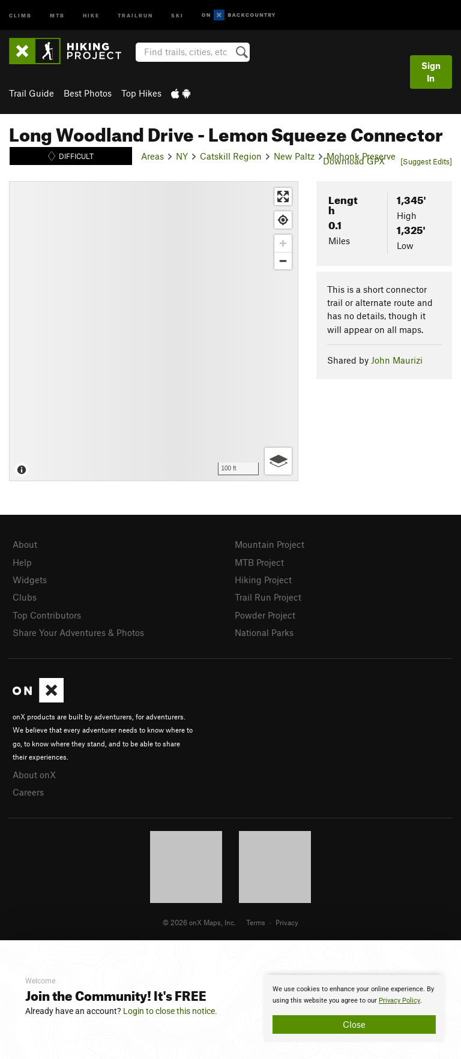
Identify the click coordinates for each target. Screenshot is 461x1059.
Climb (20, 15)
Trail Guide (31, 93)
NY (182, 156)
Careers (28, 792)
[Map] (154, 331)
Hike (91, 15)
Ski (177, 15)
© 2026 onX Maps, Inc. (199, 922)
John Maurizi (397, 360)
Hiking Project (263, 579)
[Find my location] (283, 220)
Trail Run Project (268, 597)
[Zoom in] (283, 243)
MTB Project (259, 562)
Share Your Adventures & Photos (78, 632)
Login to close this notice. (170, 1011)
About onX (34, 774)
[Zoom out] (283, 260)
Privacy (287, 922)
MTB (57, 15)
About (25, 544)
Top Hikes (141, 93)
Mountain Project (269, 544)
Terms (255, 922)
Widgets (30, 579)
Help (22, 562)
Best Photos (88, 93)
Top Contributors (47, 615)
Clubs (25, 597)
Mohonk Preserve (361, 156)
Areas (152, 156)
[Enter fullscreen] (283, 196)
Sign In (431, 71)
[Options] (278, 461)
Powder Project (265, 615)
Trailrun (135, 15)
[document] (354, 1008)
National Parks (264, 632)
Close (354, 1024)
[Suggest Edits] (426, 161)
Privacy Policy (399, 1000)
